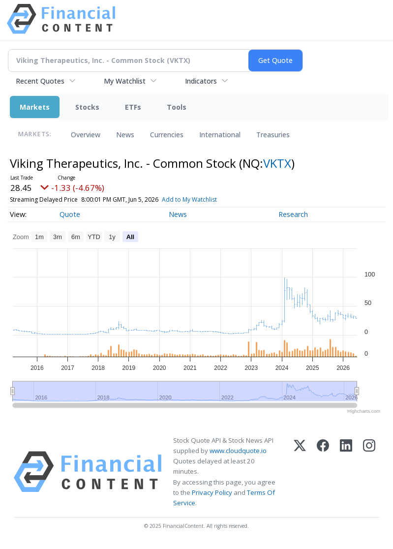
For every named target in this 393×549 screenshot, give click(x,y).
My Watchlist (125, 81)
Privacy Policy (212, 492)
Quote (70, 214)
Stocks (87, 107)
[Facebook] (323, 471)
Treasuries (273, 134)
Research (293, 214)
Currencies (166, 134)
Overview (85, 134)
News (125, 134)
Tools (176, 107)
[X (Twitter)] (300, 471)
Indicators (201, 81)
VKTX (277, 163)
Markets (35, 107)
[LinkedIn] (346, 471)
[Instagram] (369, 471)
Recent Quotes (40, 81)
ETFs (133, 107)
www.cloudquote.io (238, 450)
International (220, 134)
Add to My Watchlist (207, 199)
